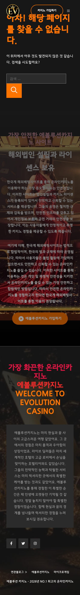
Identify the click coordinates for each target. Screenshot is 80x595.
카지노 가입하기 (47, 10)
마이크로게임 (61, 572)
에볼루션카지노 (40, 572)
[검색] (14, 91)
